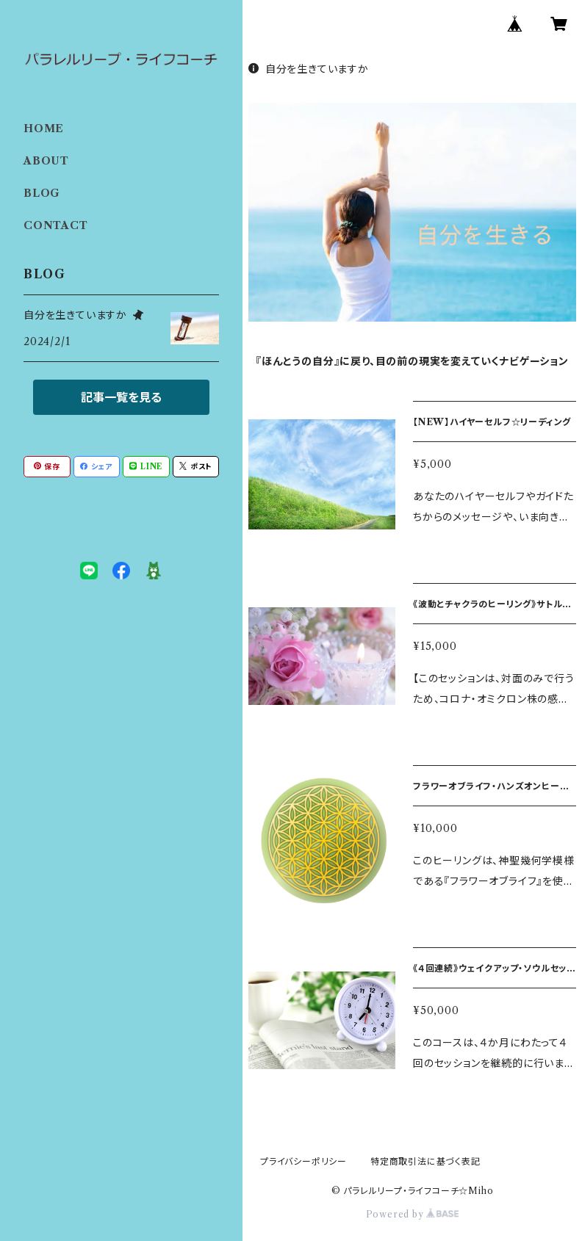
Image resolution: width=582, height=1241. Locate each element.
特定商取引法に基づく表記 (425, 1161)
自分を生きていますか (308, 69)
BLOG (42, 193)
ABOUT (46, 160)
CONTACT (56, 225)
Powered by (412, 1214)
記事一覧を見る (121, 397)
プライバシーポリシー (303, 1161)
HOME (44, 128)
